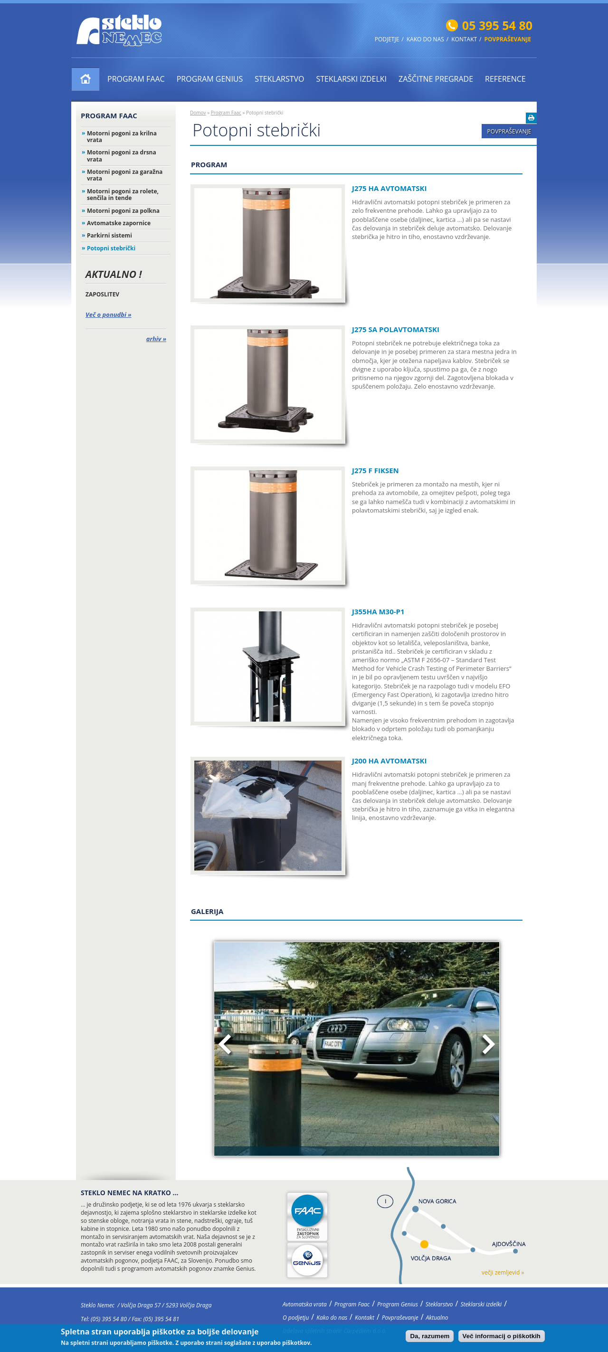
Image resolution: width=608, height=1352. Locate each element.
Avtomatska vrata (85, 79)
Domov (198, 112)
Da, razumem (429, 1336)
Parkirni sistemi (109, 235)
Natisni (531, 118)
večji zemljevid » (503, 1272)
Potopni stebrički (111, 248)
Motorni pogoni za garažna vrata (124, 175)
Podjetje (387, 39)
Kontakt (464, 39)
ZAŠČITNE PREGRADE (436, 79)
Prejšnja (226, 1046)
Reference (505, 79)
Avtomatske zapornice (119, 223)
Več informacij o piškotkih (502, 1336)
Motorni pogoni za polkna (123, 211)
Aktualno (437, 1318)
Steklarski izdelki (351, 79)
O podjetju (296, 1318)
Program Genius (210, 79)
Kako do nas (425, 39)
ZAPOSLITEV (102, 294)
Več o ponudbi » (109, 314)
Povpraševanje (507, 39)
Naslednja (487, 1046)
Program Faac (136, 79)
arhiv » (156, 338)
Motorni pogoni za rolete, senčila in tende (123, 194)
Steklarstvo (279, 79)
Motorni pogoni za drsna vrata (121, 155)
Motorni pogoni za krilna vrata (122, 136)
